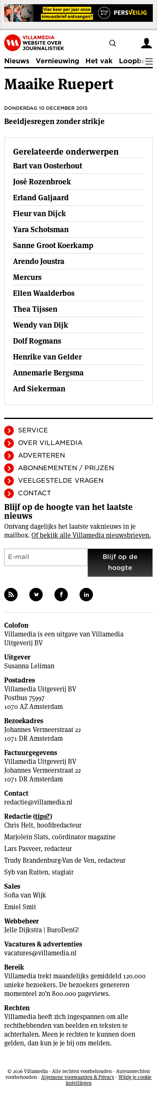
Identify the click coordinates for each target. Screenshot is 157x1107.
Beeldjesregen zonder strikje (54, 121)
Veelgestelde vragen (60, 480)
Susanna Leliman (29, 666)
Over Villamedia (50, 443)
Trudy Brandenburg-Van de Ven (49, 860)
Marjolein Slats (26, 837)
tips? (42, 816)
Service (33, 430)
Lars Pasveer (22, 848)
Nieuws (16, 61)
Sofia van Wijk (25, 895)
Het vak (99, 61)
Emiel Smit (20, 907)
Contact (34, 493)
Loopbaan (136, 61)
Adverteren (41, 455)
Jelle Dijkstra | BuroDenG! (41, 930)
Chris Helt (18, 825)
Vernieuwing (57, 61)
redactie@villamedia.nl (38, 802)
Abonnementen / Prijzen (66, 468)
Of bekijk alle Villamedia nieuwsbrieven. (91, 535)
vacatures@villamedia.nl (40, 953)
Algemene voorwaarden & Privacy (77, 1077)
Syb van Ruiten (26, 872)
